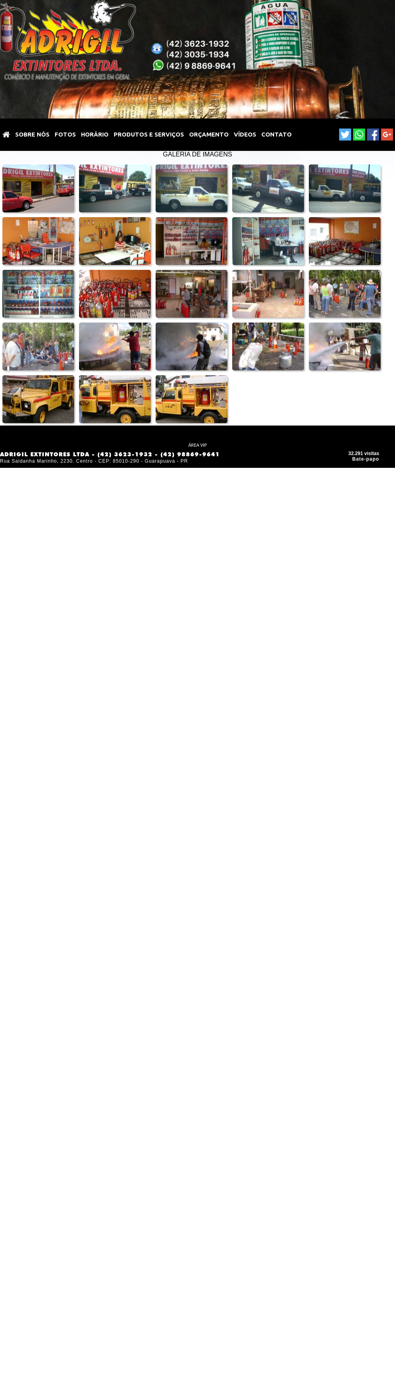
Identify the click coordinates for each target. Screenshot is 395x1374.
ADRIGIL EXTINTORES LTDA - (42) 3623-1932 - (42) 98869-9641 (110, 454)
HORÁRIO (95, 134)
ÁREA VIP (197, 445)
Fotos (65, 134)
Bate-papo (365, 459)
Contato (276, 134)
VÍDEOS (245, 134)
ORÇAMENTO (209, 134)
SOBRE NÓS (32, 134)
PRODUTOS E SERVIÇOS (149, 134)
